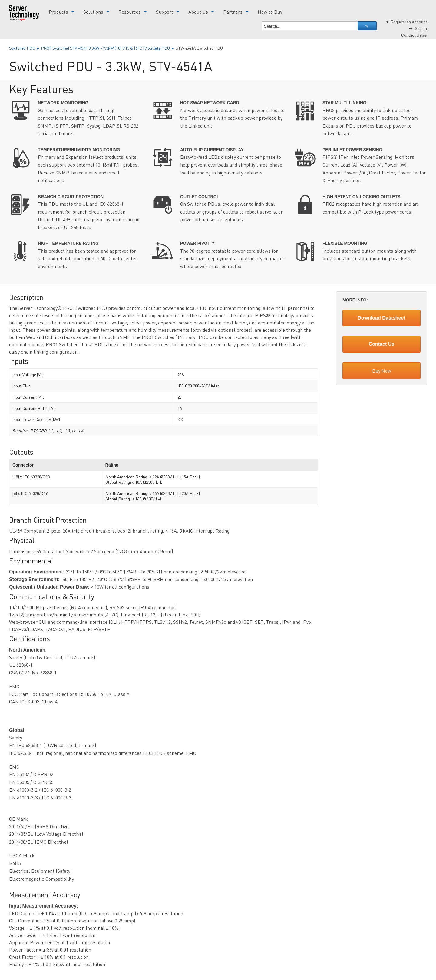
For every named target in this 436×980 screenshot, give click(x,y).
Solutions (93, 11)
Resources (129, 11)
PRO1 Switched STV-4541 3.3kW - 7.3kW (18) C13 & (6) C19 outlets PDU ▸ (108, 48)
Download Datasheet (381, 318)
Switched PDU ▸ (25, 48)
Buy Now (381, 370)
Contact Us (381, 344)
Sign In (421, 28)
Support (164, 11)
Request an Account (409, 21)
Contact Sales (414, 35)
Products (58, 11)
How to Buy (270, 11)
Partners (233, 11)
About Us (198, 11)
